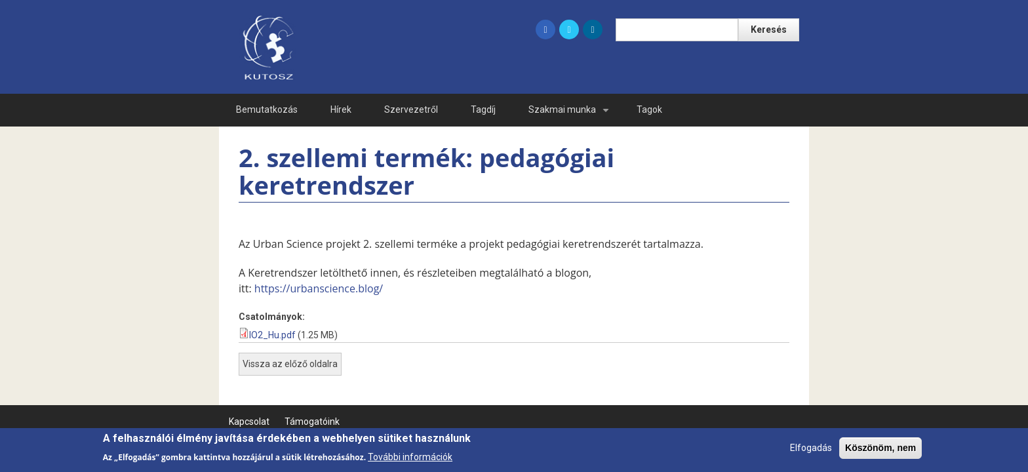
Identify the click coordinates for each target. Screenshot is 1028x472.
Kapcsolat (249, 421)
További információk (410, 459)
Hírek (340, 109)
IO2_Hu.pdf (272, 335)
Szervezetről (411, 109)
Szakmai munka (571, 115)
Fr (786, 109)
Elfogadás (811, 451)
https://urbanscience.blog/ (318, 288)
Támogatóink (312, 421)
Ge (743, 109)
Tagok (649, 109)
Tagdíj (483, 109)
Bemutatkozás (267, 109)
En (700, 109)
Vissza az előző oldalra (290, 364)
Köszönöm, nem (880, 451)
